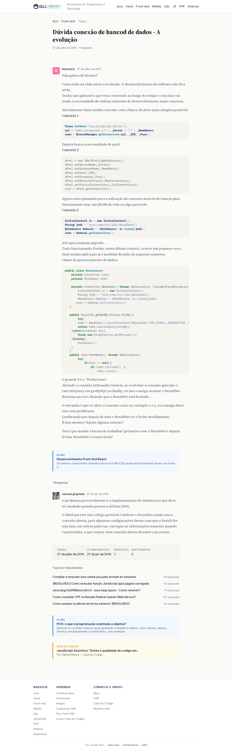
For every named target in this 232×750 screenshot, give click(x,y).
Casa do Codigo (103, 703)
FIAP (96, 698)
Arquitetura (40, 734)
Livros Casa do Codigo (70, 718)
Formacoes (63, 698)
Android (193, 6)
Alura (96, 693)
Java (119, 6)
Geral (129, 6)
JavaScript (39, 718)
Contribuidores (130, 745)
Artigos (60, 703)
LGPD (144, 745)
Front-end (68, 21)
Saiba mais (113, 745)
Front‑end (142, 6)
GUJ (55, 21)
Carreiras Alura (65, 693)
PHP (182, 6)
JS (174, 6)
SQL (167, 6)
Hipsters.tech (101, 708)
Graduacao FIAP (66, 708)
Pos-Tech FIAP (65, 713)
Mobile (156, 6)
